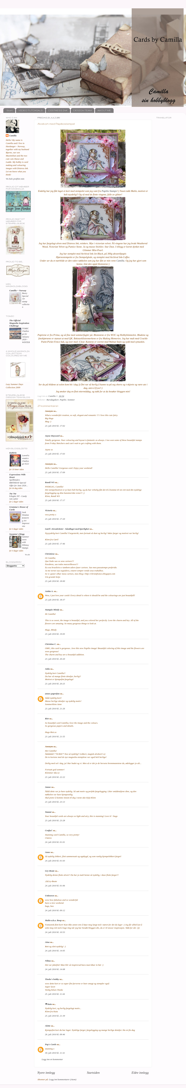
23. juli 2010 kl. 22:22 (55, 777)
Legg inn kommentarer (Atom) (62, 1079)
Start (9, 110)
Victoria (48, 510)
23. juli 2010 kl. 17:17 (55, 500)
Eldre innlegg (140, 1072)
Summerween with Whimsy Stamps (25, 542)
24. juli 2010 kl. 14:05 (55, 950)
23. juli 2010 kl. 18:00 (55, 581)
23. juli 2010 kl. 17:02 (55, 426)
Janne (48, 787)
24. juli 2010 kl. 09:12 (55, 910)
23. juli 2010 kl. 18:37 (55, 599)
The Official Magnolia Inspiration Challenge (19, 323)
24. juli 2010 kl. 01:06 (55, 885)
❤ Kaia (48, 1004)
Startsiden (93, 1072)
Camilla (120, 260)
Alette (47, 1025)
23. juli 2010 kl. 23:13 (55, 802)
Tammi (48, 812)
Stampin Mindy (52, 609)
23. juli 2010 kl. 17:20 (55, 519)
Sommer (71, 399)
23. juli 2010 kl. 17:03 (55, 453)
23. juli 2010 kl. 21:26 (55, 708)
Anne (47, 852)
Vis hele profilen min (15, 179)
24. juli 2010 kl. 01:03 (55, 860)
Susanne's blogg (16, 534)
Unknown (49, 895)
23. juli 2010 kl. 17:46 (55, 543)
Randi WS (49, 482)
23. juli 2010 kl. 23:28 (55, 820)
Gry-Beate (49, 871)
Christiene (50, 554)
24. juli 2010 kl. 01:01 (55, 842)
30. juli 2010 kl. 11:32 (55, 1053)
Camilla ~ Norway (17, 290)
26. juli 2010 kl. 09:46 (55, 1034)
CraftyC (48, 830)
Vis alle (27, 555)
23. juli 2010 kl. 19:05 (55, 634)
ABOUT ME (104, 110)
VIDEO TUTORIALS (30, 110)
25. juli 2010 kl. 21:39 (55, 1016)
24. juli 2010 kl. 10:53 (55, 932)
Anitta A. (49, 591)
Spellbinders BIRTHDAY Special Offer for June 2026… (18, 483)
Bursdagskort (52, 399)
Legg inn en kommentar (52, 1059)
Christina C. (50, 644)
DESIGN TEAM (82, 110)
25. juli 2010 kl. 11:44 (55, 994)
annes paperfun (52, 693)
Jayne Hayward (52, 436)
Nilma (48, 961)
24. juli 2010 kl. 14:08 (55, 969)
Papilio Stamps (109, 191)
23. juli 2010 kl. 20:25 (55, 683)
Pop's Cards (50, 1044)
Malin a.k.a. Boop (53, 920)
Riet (47, 718)
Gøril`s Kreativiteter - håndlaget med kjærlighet (67, 529)
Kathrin (13, 452)
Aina (47, 942)
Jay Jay (12, 493)
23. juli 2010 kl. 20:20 (55, 659)
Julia (47, 669)
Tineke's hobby (52, 979)
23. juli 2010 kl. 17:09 (55, 472)
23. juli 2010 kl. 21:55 (55, 736)
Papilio (63, 399)
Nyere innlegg (46, 1072)
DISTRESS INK (57, 110)
